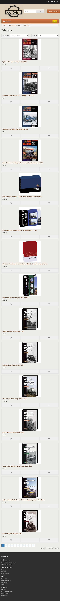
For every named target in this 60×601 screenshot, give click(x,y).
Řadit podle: (5, 35)
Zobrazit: (34, 35)
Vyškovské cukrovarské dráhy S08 (14, 62)
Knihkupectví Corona (14, 25)
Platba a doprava (6, 561)
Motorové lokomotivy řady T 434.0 (14, 399)
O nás (2, 559)
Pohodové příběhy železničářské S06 (15, 129)
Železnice (26, 25)
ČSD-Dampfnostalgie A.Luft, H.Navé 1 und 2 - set (19, 230)
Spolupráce (4, 582)
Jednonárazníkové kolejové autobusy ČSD (17, 466)
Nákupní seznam (5, 593)
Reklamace (4, 572)
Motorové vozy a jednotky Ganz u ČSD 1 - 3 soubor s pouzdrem (24, 264)
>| (33, 545)
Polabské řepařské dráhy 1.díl (12, 365)
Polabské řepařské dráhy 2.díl (12, 331)
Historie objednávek (6, 591)
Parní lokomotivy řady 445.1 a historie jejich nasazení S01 (22, 163)
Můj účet (3, 589)
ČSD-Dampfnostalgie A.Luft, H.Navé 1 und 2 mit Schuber (22, 196)
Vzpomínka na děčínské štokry (13, 432)
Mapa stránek (5, 573)
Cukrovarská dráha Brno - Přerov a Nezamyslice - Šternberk (23, 500)
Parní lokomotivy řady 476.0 (12, 533)
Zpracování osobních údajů (8, 563)
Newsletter (4, 595)
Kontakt (3, 570)
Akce (2, 584)
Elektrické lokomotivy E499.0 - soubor (15, 298)
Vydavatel (4, 579)
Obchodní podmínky (6, 565)
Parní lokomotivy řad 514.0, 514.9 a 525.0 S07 (18, 95)
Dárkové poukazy (6, 580)
